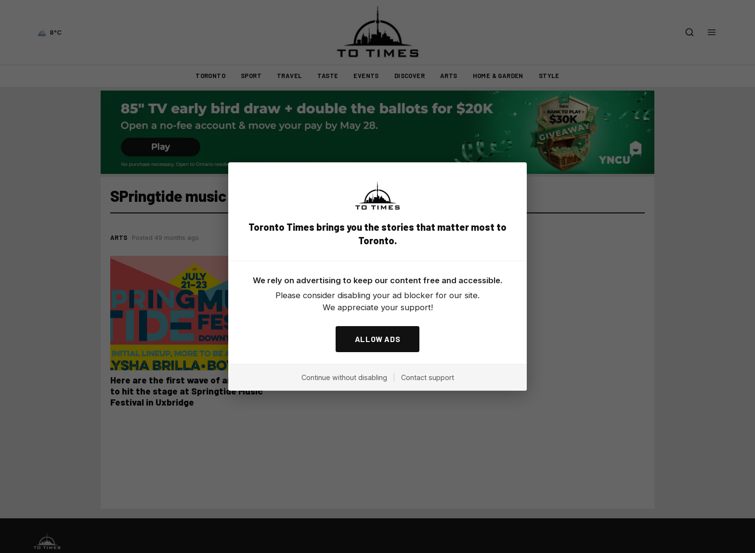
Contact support (427, 377)
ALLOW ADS (378, 338)
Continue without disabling (344, 377)
